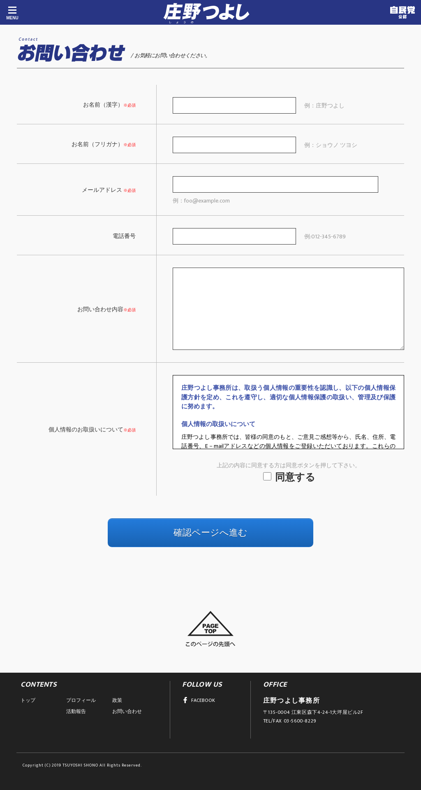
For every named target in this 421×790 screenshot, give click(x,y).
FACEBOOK (198, 700)
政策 (117, 700)
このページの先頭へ (210, 629)
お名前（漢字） (103, 105)
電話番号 (124, 236)
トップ (28, 700)
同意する (289, 477)
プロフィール (81, 700)
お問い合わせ (127, 711)
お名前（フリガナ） (97, 144)
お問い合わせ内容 (100, 309)
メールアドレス (102, 190)
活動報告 (76, 711)
